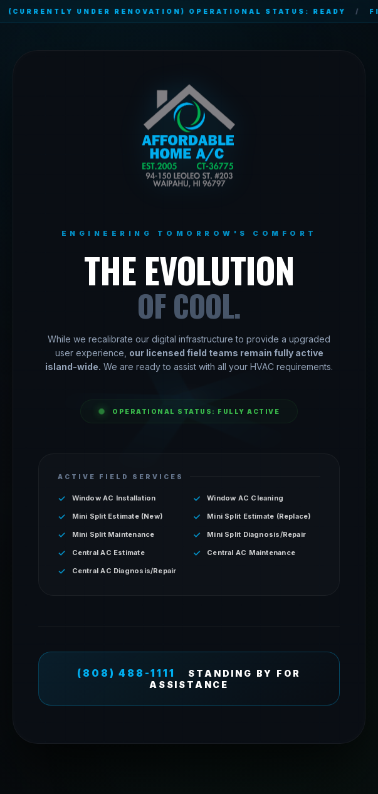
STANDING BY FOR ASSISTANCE (188, 678)
